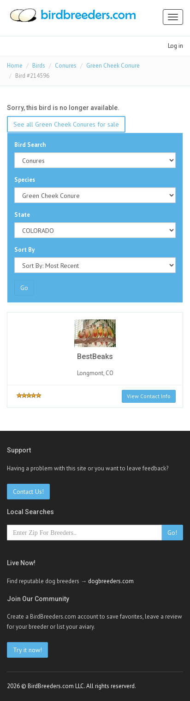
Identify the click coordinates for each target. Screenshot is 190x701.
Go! (172, 532)
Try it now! (27, 650)
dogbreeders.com (111, 581)
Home (15, 66)
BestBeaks (95, 356)
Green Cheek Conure (113, 66)
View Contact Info (149, 396)
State (22, 215)
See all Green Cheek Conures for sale (66, 124)
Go (24, 288)
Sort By (24, 250)
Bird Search (30, 145)
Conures (66, 66)
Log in (175, 46)
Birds (38, 66)
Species (24, 180)
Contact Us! (28, 491)
